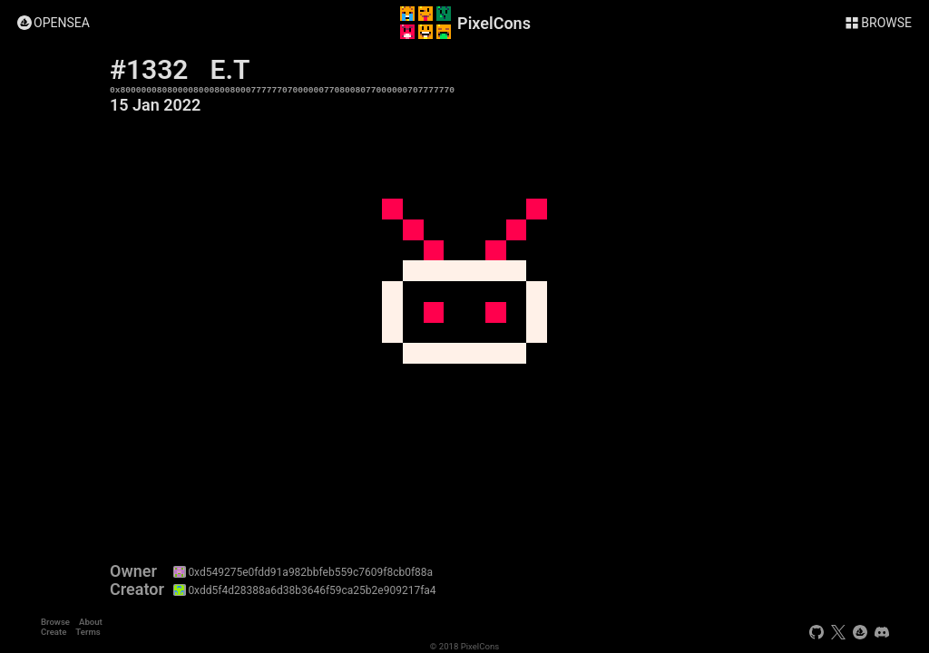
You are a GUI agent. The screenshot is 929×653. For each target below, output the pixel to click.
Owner (133, 571)
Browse (55, 622)
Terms (87, 632)
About (91, 622)
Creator (137, 589)
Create (53, 632)
